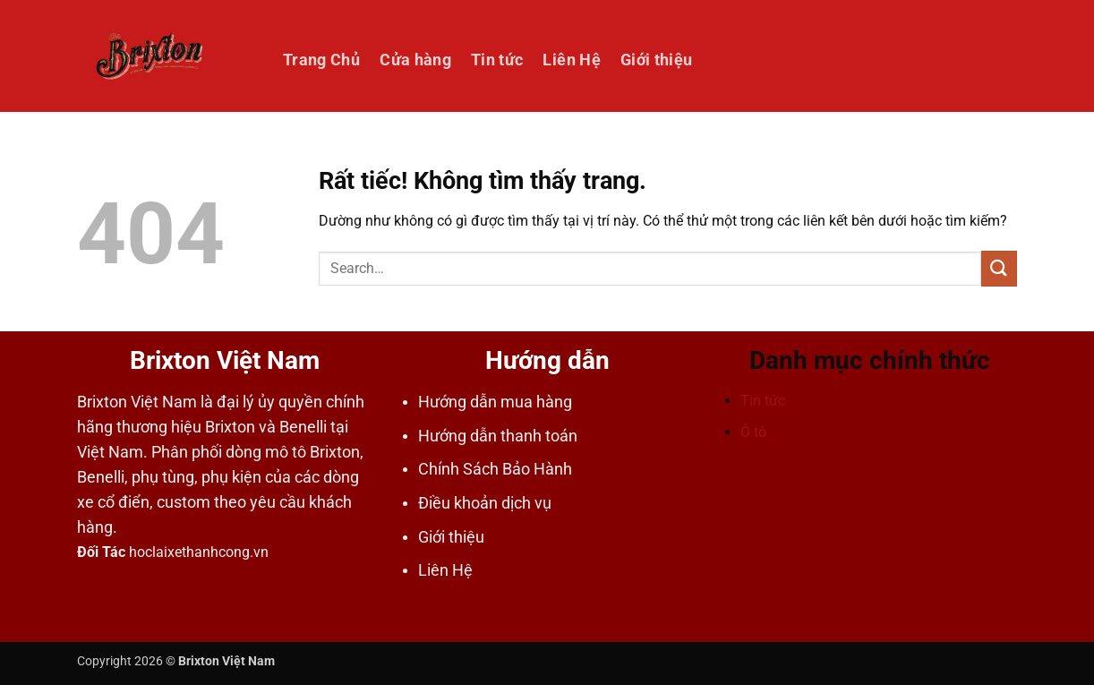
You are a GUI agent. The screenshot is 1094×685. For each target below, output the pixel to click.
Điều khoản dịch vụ (484, 503)
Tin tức (497, 60)
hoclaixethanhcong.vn (199, 552)
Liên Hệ (571, 60)
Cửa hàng (415, 60)
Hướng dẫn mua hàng (495, 402)
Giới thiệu (656, 60)
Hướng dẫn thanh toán (497, 436)
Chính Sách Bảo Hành (495, 469)
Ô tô (753, 432)
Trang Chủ (321, 60)
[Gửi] (999, 268)
